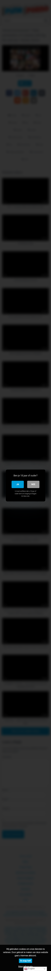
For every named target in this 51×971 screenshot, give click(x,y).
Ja (17, 484)
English (29, 968)
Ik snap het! (25, 960)
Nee (33, 484)
